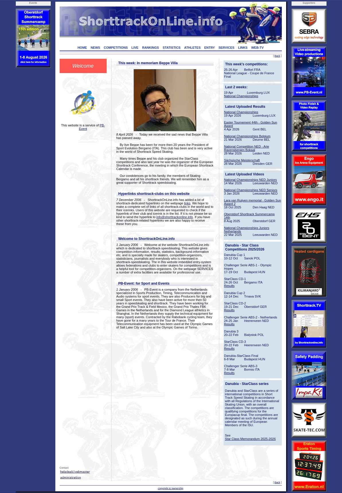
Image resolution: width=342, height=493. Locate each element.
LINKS (242, 47)
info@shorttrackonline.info (175, 217)
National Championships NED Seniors (250, 190)
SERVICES (226, 47)
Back (277, 55)
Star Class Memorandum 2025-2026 (250, 439)
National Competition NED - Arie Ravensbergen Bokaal (246, 148)
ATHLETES (192, 47)
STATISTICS (172, 47)
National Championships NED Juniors (250, 179)
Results (229, 285)
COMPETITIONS (116, 47)
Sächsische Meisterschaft (242, 160)
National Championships (241, 96)
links (187, 203)
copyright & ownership (170, 488)
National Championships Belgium (247, 136)
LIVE (134, 47)
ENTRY (209, 47)
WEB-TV (257, 47)
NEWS (95, 47)
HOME (82, 47)
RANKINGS (150, 47)
